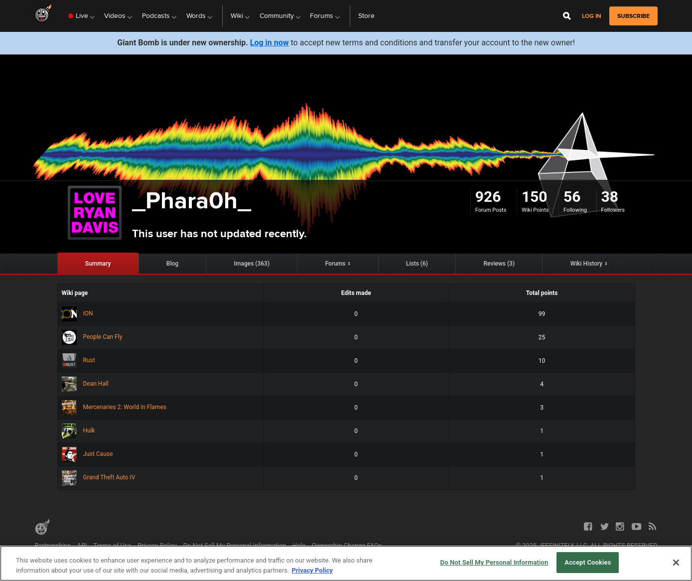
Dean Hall (85, 383)
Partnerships (52, 545)
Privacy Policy (157, 545)
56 (571, 196)
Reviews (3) (499, 263)
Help (298, 545)
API (82, 545)
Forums (335, 263)
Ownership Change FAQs (347, 545)
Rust (78, 360)
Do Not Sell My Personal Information (234, 545)
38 (609, 196)
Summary (98, 263)
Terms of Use (113, 545)
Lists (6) (417, 263)
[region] (346, 563)
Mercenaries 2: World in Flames (114, 407)
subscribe (633, 15)
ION (77, 313)
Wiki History (586, 263)
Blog (172, 263)
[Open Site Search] (567, 16)
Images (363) (252, 263)
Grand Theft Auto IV (99, 477)
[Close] (676, 563)
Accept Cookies (587, 562)
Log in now (269, 42)
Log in (591, 16)
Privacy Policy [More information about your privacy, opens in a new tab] (311, 570)
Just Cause (87, 453)
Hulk (78, 430)
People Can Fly (92, 336)
